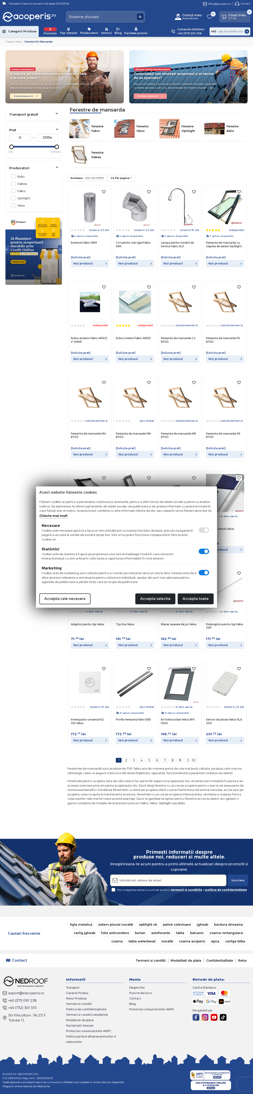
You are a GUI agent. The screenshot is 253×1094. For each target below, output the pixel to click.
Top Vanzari (68, 31)
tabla (180, 933)
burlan (140, 933)
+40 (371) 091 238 (20, 1000)
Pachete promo (136, 31)
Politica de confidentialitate (86, 1009)
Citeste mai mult (53, 516)
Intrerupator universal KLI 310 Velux (87, 721)
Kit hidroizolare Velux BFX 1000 (178, 721)
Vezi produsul (90, 263)
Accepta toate (196, 599)
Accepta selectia (155, 599)
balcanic (197, 933)
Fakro (20, 191)
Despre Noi (137, 987)
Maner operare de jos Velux (179, 624)
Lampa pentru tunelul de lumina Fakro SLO (177, 244)
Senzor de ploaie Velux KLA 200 (224, 721)
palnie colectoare (177, 925)
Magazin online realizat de (26, 1086)
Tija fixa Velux (125, 624)
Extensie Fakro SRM (84, 242)
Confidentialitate (219, 960)
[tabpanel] (33, 249)
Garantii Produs (77, 993)
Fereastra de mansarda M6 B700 (133, 435)
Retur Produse (76, 998)
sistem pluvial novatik (115, 925)
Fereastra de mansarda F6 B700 (223, 339)
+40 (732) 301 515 (20, 1008)
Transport (73, 987)
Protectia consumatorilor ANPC (88, 1031)
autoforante (160, 933)
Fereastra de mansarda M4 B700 (88, 435)
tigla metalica (81, 925)
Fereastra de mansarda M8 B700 (178, 435)
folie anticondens (115, 933)
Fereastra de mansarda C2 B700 (178, 339)
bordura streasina (228, 925)
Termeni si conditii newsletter (87, 1014)
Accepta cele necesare (65, 599)
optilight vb (148, 925)
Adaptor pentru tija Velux (87, 624)
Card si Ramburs (204, 987)
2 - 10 (191, 760)
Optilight (23, 198)
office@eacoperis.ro (217, 3)
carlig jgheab (84, 933)
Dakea (21, 183)
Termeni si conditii (151, 960)
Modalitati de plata (186, 960)
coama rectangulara (226, 933)
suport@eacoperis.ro (23, 993)
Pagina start (13, 41)
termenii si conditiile (186, 890)
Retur (242, 960)
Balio (20, 176)
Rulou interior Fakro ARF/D (133, 338)
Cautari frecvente (24, 933)
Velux (20, 205)
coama (117, 941)
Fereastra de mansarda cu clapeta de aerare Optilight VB (223, 245)
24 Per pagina (120, 178)
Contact (242, 3)
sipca (215, 941)
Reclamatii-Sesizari (80, 1025)
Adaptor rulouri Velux (220, 528)
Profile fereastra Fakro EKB (133, 719)
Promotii (50, 31)
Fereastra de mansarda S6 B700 (223, 435)
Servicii (106, 31)
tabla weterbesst (142, 941)
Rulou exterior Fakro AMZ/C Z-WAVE (89, 339)
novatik (167, 941)
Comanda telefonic (191, 32)
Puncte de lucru (140, 993)
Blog (118, 31)
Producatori (89, 31)
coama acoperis (192, 941)
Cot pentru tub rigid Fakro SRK (133, 244)
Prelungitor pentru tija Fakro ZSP (224, 626)
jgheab (202, 925)
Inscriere (238, 880)
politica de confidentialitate (226, 890)
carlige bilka (235, 941)
